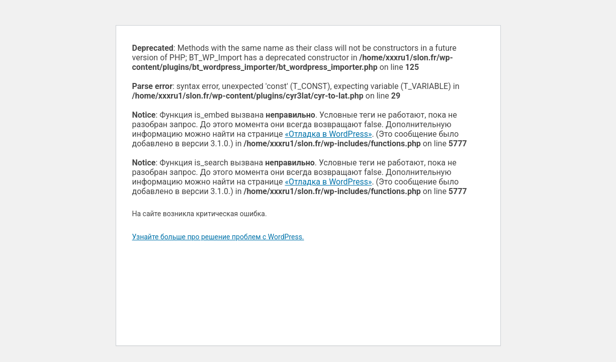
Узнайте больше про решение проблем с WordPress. (218, 237)
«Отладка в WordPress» (328, 134)
